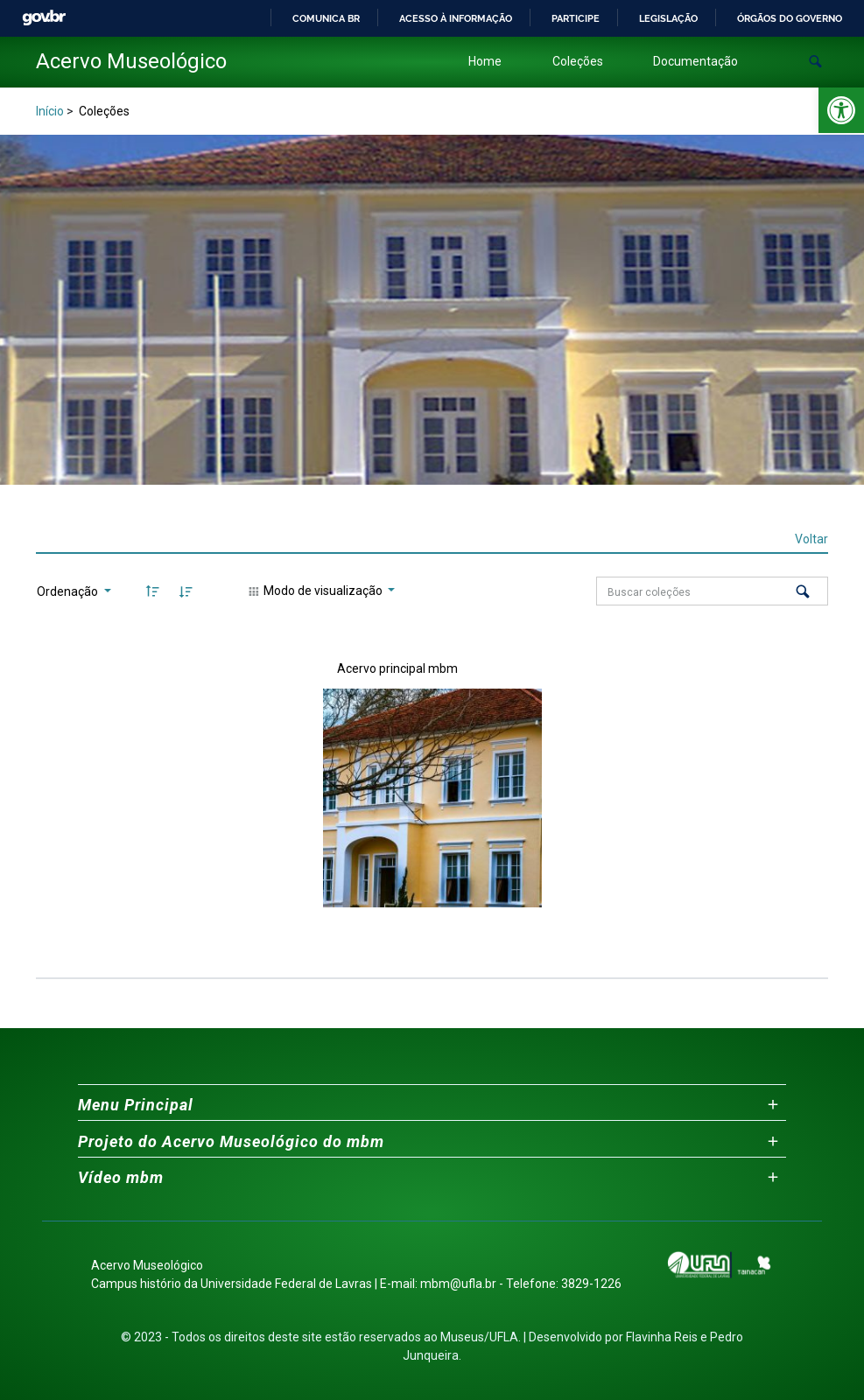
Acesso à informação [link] (455, 18)
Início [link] (50, 111)
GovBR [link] (44, 18)
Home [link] (485, 61)
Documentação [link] (695, 61)
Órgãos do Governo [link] (789, 18)
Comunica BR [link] (326, 18)
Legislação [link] (668, 18)
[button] (815, 62)
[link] (841, 110)
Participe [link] (575, 18)
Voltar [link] (811, 539)
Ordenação (69, 591)
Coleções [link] (577, 61)
